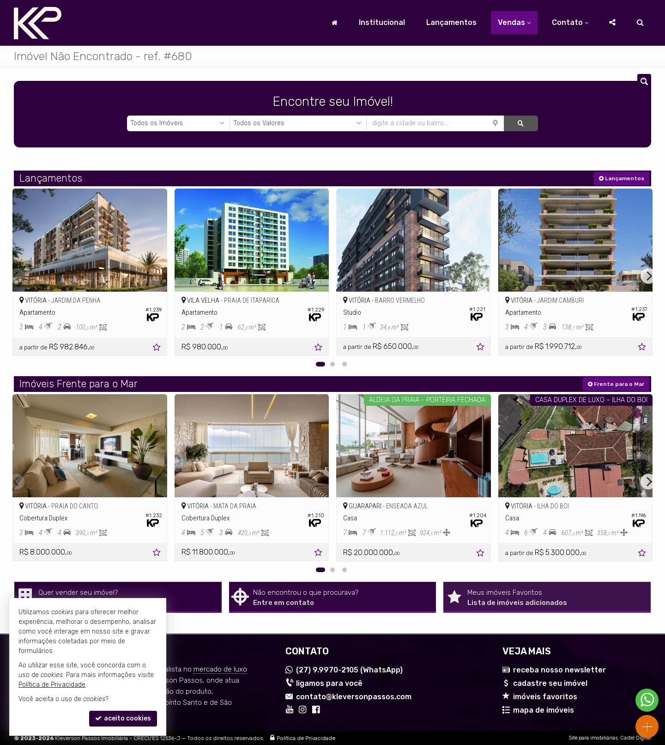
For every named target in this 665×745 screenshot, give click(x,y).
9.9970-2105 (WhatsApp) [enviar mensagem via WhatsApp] (349, 670)
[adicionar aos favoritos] (157, 349)
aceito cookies (123, 718)
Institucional (382, 22)
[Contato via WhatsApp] (647, 700)
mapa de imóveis (543, 710)
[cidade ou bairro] (435, 123)
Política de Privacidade (306, 738)
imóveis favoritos (545, 696)
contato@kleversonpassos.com (353, 696)
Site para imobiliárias (592, 738)
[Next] (648, 276)
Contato (570, 22)
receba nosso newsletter (559, 670)
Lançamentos (451, 22)
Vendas (514, 22)
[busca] (640, 22)
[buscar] (521, 123)
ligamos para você (329, 683)
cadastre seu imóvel (550, 683)
